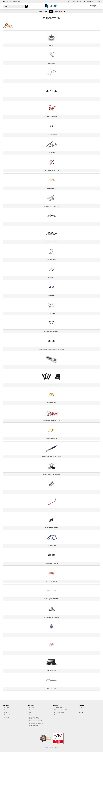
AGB (30, 763)
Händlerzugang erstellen (10, 766)
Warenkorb (6, 758)
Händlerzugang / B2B (60, 11)
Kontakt (31, 761)
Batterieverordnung (33, 777)
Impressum (32, 758)
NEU (51, 11)
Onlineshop (46, 799)
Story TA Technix (58, 758)
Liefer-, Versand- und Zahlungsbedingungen (34, 769)
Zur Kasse (6, 763)
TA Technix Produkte (42, 11)
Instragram (81, 761)
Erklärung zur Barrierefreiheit (36, 774)
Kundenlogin (90, 1)
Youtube (81, 763)
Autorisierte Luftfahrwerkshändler (74, 1)
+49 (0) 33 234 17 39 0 (7, 1)
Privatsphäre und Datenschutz (36, 772)
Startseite (6, 768)
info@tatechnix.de (15, 1)
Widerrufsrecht (32, 766)
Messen (56, 766)
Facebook (81, 758)
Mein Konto (7, 761)
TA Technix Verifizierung (59, 763)
